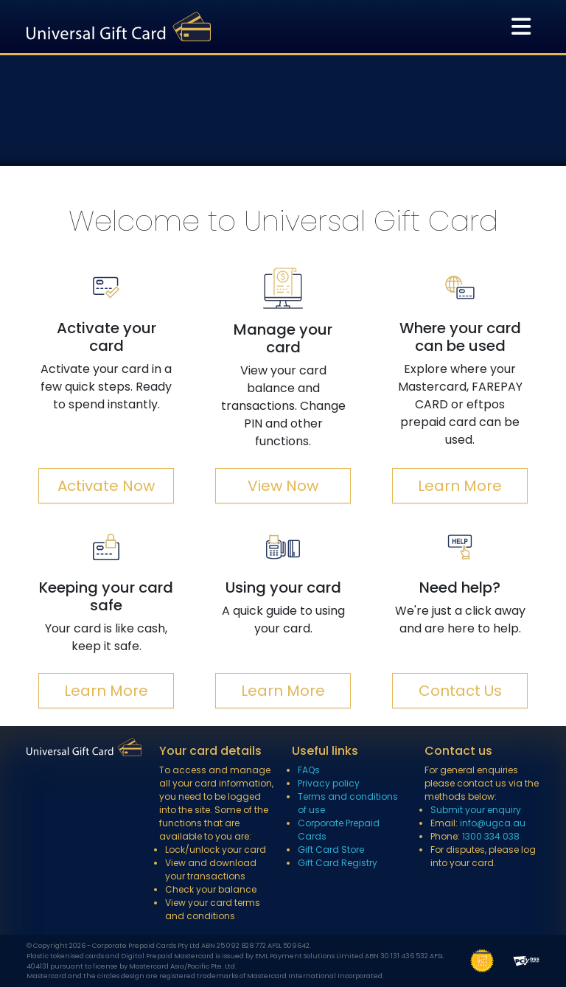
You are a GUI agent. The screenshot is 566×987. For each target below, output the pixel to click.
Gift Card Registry (337, 863)
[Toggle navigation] (521, 26)
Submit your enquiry (475, 809)
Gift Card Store (331, 849)
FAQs (309, 770)
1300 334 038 (491, 836)
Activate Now (106, 485)
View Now (283, 485)
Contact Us (460, 690)
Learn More (460, 485)
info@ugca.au (492, 823)
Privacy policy (329, 783)
